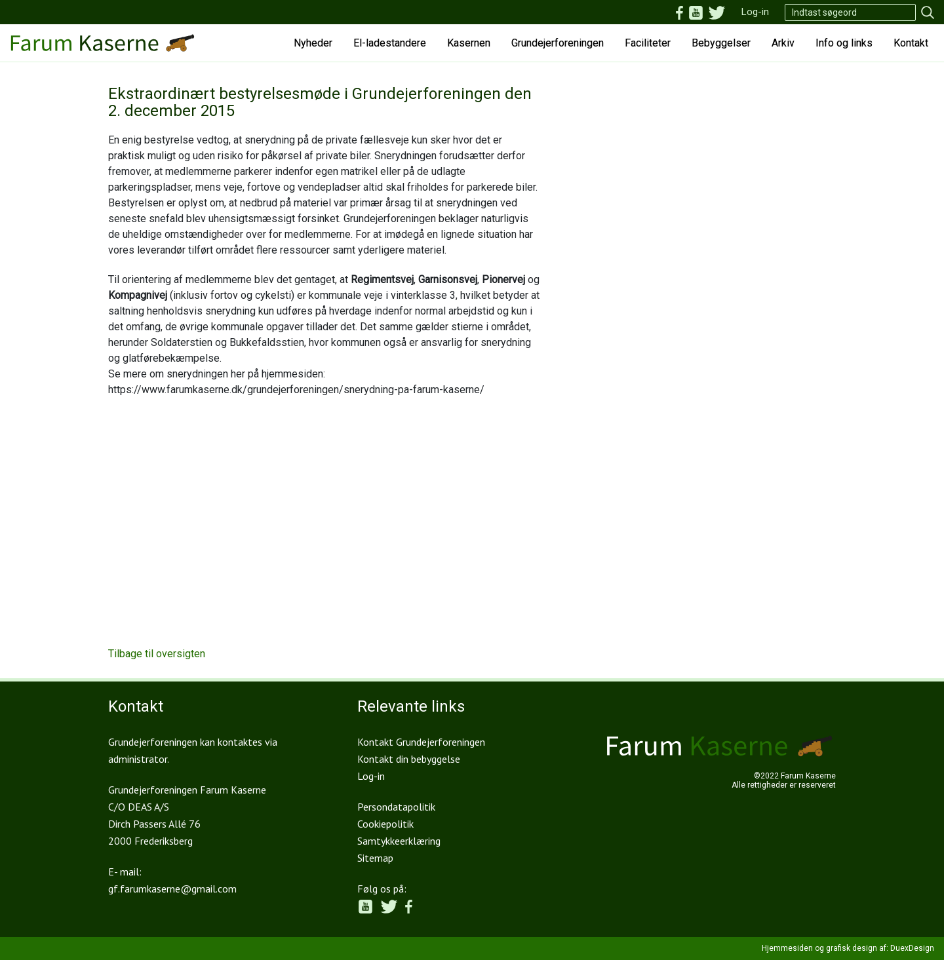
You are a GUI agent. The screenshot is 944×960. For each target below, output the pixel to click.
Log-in (755, 12)
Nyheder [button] (313, 43)
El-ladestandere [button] (389, 43)
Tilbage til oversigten (156, 653)
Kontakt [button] (911, 43)
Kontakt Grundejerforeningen (421, 741)
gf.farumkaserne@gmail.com (172, 888)
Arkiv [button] (783, 43)
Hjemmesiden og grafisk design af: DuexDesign (848, 948)
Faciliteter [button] (648, 43)
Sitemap (375, 857)
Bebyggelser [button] (721, 43)
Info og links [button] (844, 43)
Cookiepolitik (385, 823)
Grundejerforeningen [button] (557, 43)
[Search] (850, 12)
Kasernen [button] (468, 43)
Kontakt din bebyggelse (408, 758)
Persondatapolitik (396, 806)
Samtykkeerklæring (399, 840)
